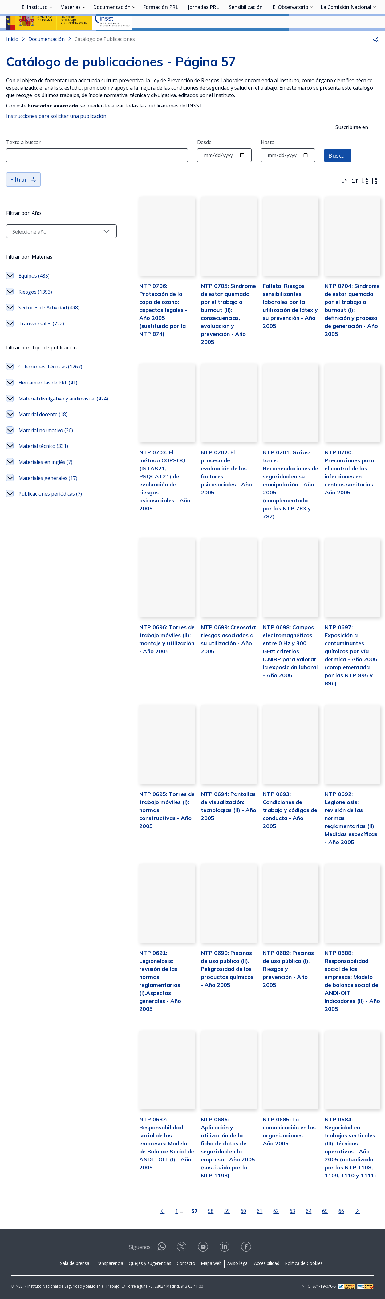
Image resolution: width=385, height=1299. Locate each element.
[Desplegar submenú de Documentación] (134, 38)
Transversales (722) (41, 339)
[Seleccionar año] (51, 247)
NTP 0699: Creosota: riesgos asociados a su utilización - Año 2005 (215, 650)
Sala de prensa (74, 1263)
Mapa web (211, 1263)
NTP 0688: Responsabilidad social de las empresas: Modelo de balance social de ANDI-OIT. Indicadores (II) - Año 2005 (349, 983)
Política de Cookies (304, 1263)
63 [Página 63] (282, 1210)
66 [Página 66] (331, 1210)
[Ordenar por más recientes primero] (345, 197)
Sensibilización (246, 38)
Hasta (267, 158)
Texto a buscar (23, 158)
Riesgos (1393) (35, 308)
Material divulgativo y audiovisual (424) (43, 419)
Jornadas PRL (203, 38)
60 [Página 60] (233, 1210)
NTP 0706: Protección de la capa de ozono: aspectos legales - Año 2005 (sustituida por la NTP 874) (149, 325)
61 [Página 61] (249, 1210)
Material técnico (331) (43, 470)
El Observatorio (290, 38)
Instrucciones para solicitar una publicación (56, 132)
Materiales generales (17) (47, 502)
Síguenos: (140, 1246)
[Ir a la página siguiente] (347, 1210)
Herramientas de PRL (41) (47, 399)
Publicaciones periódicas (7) (50, 518)
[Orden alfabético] (364, 197)
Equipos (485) (34, 292)
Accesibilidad (266, 1263)
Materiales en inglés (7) (45, 486)
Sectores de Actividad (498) (48, 323)
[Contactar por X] (182, 1248)
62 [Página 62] (266, 1210)
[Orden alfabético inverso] (374, 197)
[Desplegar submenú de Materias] (84, 38)
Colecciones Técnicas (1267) (50, 383)
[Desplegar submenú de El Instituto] (51, 38)
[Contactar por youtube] (203, 1248)
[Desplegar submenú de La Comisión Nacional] (374, 38)
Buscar (338, 171)
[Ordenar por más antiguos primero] (355, 197)
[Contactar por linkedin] (225, 1248)
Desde (204, 158)
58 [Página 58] (200, 1210)
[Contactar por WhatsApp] (162, 1249)
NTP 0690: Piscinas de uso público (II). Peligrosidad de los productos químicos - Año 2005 (215, 975)
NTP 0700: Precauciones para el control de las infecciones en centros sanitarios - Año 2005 (348, 484)
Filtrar (24, 195)
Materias (70, 38)
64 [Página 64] (298, 1210)
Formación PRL (160, 38)
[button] (376, 55)
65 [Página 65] (315, 1210)
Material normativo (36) (45, 454)
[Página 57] (184, 1210)
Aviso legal (238, 1263)
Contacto (186, 1263)
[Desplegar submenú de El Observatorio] (311, 38)
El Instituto (35, 38)
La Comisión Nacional (346, 38)
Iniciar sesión (355, 13)
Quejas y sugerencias (150, 1263)
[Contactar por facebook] (246, 1248)
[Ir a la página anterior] (152, 1210)
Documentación (112, 38)
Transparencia (109, 1263)
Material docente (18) (42, 438)
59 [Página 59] (217, 1210)
